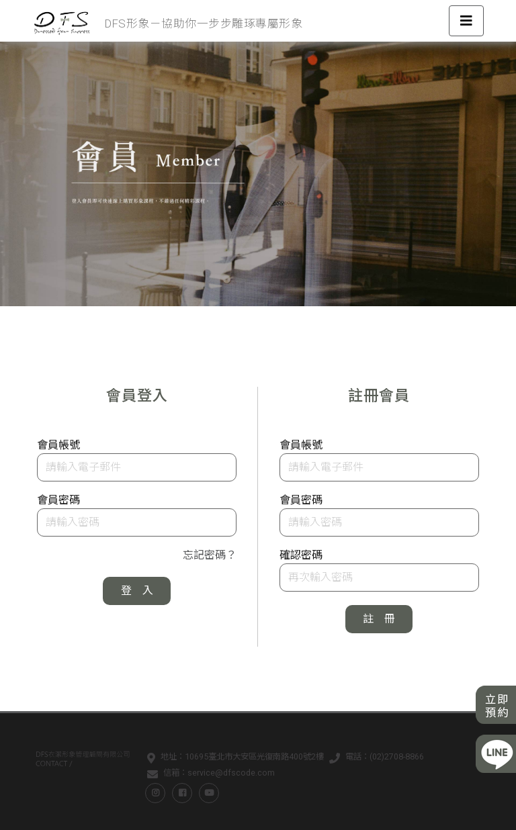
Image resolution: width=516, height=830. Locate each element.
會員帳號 (58, 445)
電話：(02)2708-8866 (374, 759)
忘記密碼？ (209, 555)
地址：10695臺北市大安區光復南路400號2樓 (233, 759)
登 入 (137, 590)
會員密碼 (58, 500)
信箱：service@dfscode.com (208, 775)
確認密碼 (301, 555)
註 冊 (379, 618)
